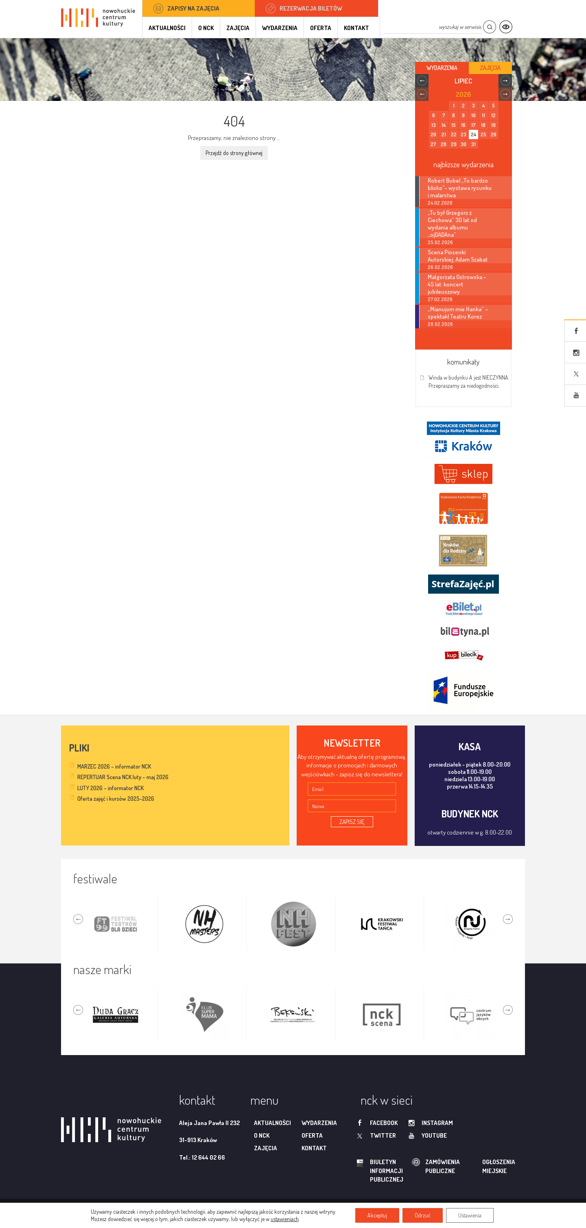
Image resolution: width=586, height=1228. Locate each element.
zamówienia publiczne (416, 1166)
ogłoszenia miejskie (482, 1166)
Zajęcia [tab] (490, 67)
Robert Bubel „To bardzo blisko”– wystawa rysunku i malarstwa (460, 188)
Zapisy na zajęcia (193, 8)
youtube (434, 1135)
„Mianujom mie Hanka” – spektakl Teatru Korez (458, 312)
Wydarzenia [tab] (441, 67)
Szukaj (489, 27)
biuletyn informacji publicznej (379, 1170)
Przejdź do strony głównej (234, 152)
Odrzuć (423, 1215)
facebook (384, 1123)
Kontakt (356, 28)
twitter (383, 1135)
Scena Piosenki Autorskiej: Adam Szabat (458, 255)
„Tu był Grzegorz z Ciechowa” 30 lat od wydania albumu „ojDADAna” (452, 223)
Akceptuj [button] (377, 1215)
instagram (437, 1123)
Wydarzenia (279, 28)
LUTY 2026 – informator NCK (110, 787)
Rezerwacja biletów (311, 8)
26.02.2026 (440, 267)
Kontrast (505, 27)
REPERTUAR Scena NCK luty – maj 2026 (122, 777)
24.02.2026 (440, 203)
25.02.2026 (440, 242)
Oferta (320, 28)
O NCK (206, 28)
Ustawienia (469, 1215)
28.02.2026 (440, 324)
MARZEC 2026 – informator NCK (114, 766)
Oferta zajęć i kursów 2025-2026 (115, 798)
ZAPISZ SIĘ (352, 822)
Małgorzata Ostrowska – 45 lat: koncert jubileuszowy (457, 284)
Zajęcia (237, 28)
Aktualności (167, 28)
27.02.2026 (440, 299)
